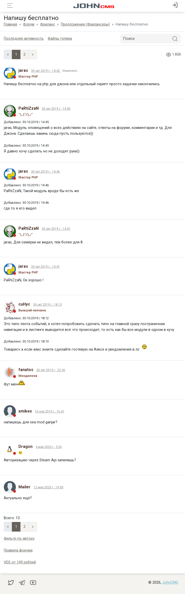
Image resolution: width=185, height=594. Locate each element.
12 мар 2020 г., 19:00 (48, 487)
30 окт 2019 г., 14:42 (46, 71)
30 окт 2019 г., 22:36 (50, 370)
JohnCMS (170, 582)
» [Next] (33, 54)
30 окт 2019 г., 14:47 (56, 229)
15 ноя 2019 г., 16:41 (49, 411)
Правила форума (18, 550)
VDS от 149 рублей (20, 562)
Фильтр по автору (19, 538)
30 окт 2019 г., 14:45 (56, 108)
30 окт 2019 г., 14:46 (45, 171)
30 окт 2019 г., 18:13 (47, 304)
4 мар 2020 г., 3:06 (49, 447)
